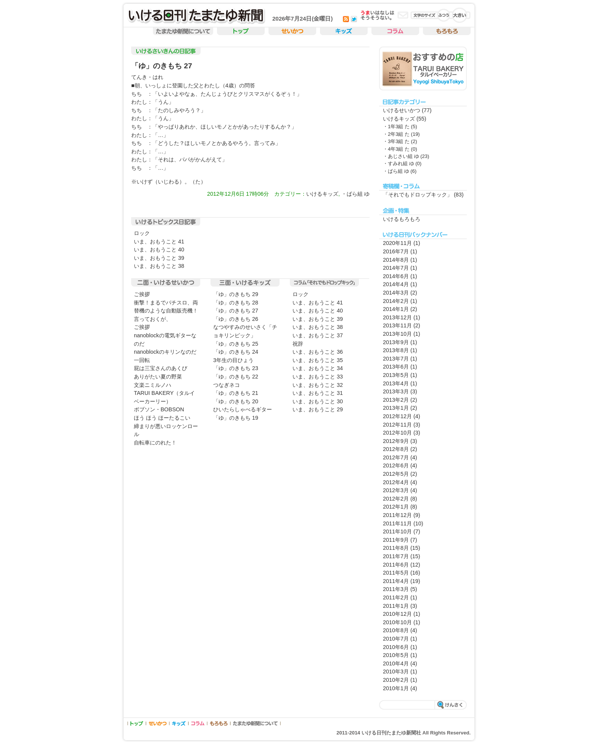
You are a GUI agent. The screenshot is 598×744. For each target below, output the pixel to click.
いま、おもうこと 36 (318, 352)
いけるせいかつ (401, 110)
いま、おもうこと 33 (318, 377)
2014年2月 (396, 301)
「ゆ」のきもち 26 (235, 319)
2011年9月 (396, 540)
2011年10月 (397, 531)
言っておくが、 (152, 319)
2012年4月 (396, 482)
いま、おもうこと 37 (318, 335)
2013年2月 (396, 400)
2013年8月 (396, 350)
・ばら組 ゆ (355, 194)
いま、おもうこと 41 (159, 241)
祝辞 (298, 344)
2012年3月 (396, 490)
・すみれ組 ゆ (398, 163)
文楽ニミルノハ (152, 385)
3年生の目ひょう (233, 360)
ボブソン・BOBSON (159, 409)
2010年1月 (396, 688)
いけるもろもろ (401, 219)
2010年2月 (396, 680)
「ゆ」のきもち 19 (235, 418)
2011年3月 (396, 589)
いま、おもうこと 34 (318, 368)
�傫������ (460, 15)
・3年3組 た (396, 141)
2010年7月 (396, 639)
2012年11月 (397, 425)
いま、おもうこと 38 (159, 266)
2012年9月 (396, 441)
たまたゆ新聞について (255, 723)
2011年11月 (397, 523)
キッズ (344, 31)
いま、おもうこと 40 (159, 249)
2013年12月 (397, 317)
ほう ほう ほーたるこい (162, 418)
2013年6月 (396, 367)
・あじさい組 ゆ (401, 156)
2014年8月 (396, 260)
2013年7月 (396, 359)
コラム (395, 31)
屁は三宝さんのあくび (160, 368)
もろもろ (447, 31)
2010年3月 (396, 671)
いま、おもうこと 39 (159, 258)
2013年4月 (396, 383)
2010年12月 (397, 614)
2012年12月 (397, 416)
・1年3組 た (396, 126)
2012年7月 (396, 457)
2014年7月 (396, 268)
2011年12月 (397, 515)
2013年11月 (397, 325)
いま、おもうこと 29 (318, 409)
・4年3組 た (396, 149)
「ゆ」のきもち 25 (235, 344)
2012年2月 (396, 499)
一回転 (142, 360)
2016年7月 (396, 251)
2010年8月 (396, 630)
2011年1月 (396, 606)
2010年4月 (396, 663)
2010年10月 (397, 622)
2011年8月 (396, 548)
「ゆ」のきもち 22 (235, 377)
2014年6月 (396, 276)
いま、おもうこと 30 (318, 401)
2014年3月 (396, 293)
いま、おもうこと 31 (318, 393)
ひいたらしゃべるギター (242, 409)
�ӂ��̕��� (444, 15)
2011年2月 (396, 597)
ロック (142, 233)
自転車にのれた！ (155, 443)
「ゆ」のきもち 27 (161, 66)
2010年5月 (396, 655)
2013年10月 (397, 334)
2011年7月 (396, 556)
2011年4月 (396, 581)
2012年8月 (396, 449)
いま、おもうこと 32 (318, 385)
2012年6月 (396, 465)
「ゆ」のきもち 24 (235, 352)
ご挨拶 (142, 294)
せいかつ (292, 31)
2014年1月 (396, 309)
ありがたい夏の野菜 (158, 377)
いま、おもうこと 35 (318, 360)
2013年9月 (396, 342)
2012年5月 (396, 474)
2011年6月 (396, 565)
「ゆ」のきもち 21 (235, 393)
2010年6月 (396, 647)
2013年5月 (396, 375)
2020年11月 (397, 243)
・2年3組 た (396, 134)
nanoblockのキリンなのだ (165, 352)
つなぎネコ (226, 385)
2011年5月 (396, 573)
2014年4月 (396, 284)
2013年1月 (396, 408)
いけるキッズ (322, 194)
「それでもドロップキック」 (417, 195)
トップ (241, 31)
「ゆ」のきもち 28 (235, 303)
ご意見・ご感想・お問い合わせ (402, 15)
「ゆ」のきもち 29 (235, 294)
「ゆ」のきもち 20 (235, 401)
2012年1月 (396, 507)
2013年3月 (396, 391)
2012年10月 (397, 433)
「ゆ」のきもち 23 (235, 368)
